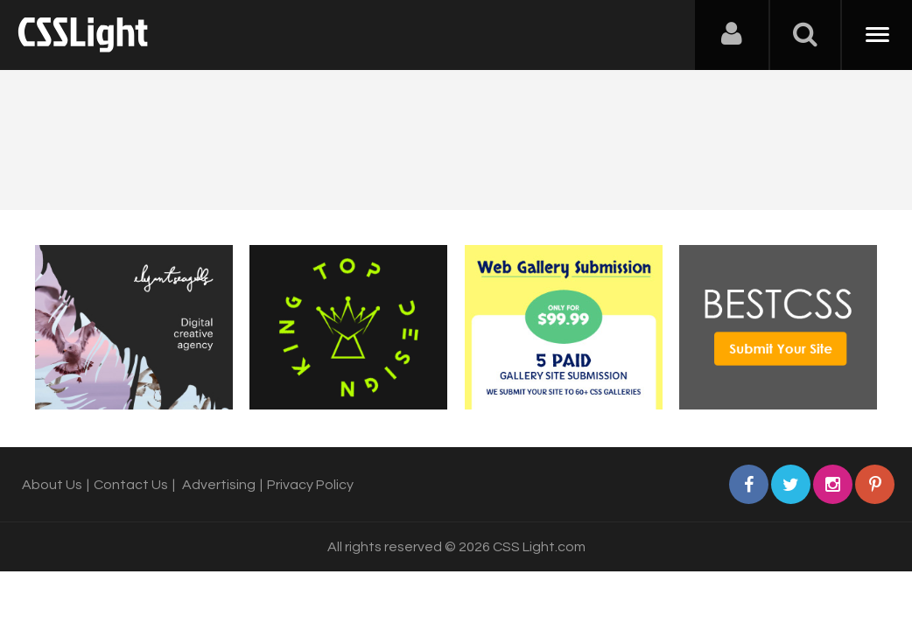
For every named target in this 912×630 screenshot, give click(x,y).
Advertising (219, 485)
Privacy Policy (310, 485)
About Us (52, 485)
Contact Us (131, 485)
